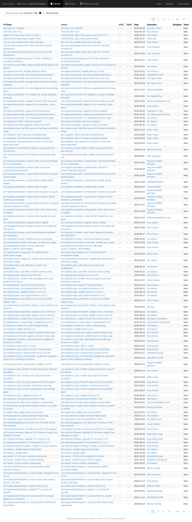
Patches (56, 4)
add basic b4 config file (14, 28)
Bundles (70, 4)
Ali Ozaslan (152, 35)
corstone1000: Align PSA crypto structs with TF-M (84, 35)
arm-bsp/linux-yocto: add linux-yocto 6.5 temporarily (27, 349)
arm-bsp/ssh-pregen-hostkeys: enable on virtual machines (30, 446)
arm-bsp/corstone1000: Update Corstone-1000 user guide (30, 101)
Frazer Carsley (154, 424)
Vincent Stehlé (153, 187)
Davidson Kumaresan (157, 318)
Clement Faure (154, 474)
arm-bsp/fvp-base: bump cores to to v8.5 (22, 275)
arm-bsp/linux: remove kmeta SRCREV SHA (24, 399)
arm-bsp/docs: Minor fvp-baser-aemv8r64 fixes (25, 135)
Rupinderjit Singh (155, 434)
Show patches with (14, 13)
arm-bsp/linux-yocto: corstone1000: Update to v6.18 (27, 364)
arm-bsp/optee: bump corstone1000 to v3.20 (24, 419)
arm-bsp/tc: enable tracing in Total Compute (23, 459)
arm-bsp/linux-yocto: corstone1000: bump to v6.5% (27, 353)
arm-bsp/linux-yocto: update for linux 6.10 (22, 395)
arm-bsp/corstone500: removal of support (22, 121)
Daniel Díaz (152, 254)
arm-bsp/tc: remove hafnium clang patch (22, 463)
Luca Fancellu (153, 47)
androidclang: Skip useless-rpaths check (22, 38)
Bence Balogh (153, 468)
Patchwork (8, 3)
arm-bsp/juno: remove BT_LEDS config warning (25, 325)
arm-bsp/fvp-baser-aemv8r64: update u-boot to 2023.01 (29, 315)
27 (184, 19)
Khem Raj (151, 38)
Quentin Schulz (154, 28)
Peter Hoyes (153, 130)
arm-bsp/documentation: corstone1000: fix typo (25, 187)
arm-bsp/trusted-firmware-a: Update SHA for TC (25, 486)
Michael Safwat (154, 149)
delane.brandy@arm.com (159, 101)
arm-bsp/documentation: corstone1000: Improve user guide (30, 192)
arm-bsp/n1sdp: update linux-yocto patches (23, 412)
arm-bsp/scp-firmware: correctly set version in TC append (30, 429)
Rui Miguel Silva (154, 78)
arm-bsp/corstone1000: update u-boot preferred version (29, 114)
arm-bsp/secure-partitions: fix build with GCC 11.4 (26, 442)
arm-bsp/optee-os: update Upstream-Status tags (25, 415)
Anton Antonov (154, 280)
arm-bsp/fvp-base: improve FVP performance (24, 285)
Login (158, 4)
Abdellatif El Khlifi (155, 75)
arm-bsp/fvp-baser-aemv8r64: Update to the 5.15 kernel (29, 312)
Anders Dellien (154, 486)
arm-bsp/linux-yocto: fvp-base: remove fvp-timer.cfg (27, 385)
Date (136, 24)
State (186, 24)
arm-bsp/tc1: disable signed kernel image (22, 449)
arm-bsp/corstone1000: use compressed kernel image (28, 118)
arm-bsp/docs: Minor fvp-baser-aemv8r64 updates (26, 138)
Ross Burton (153, 31)
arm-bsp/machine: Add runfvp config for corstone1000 (28, 402)
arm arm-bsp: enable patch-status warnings (23, 42)
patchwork (71, 518)
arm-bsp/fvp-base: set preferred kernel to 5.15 (24, 288)
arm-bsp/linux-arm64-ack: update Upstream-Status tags (29, 332)
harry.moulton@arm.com (158, 402)
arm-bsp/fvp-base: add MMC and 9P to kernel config (27, 271)
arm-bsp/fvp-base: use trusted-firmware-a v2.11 (25, 295)
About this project (89, 4)
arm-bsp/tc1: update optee (15, 453)
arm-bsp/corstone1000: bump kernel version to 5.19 (27, 78)
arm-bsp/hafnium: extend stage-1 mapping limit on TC (28, 322)
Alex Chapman (154, 156)
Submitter (152, 24)
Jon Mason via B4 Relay (158, 114)
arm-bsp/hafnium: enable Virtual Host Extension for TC (28, 318)
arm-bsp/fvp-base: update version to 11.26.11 (24, 292)
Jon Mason (152, 66)
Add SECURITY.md (12, 31)
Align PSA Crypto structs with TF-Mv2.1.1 (22, 35)
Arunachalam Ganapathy (158, 322)
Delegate (177, 24)
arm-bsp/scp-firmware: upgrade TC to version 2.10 (26, 439)
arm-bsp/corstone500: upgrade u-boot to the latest (26, 125)
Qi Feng (150, 307)
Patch (9, 24)
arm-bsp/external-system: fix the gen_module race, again (29, 242)
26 (177, 19)
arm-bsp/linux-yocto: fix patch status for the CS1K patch (29, 382)
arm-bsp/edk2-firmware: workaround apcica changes (27, 239)
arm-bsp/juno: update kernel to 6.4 (19, 329)
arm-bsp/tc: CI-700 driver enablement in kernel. (25, 456)
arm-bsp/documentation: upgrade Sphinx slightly (25, 222)
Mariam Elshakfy (154, 89)
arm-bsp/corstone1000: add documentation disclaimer (28, 75)
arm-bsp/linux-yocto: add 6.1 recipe (19, 346)
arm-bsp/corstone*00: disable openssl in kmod (24, 71)
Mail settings (184, 4)
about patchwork (118, 518)
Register (170, 4)
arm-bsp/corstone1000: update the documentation (26, 111)
